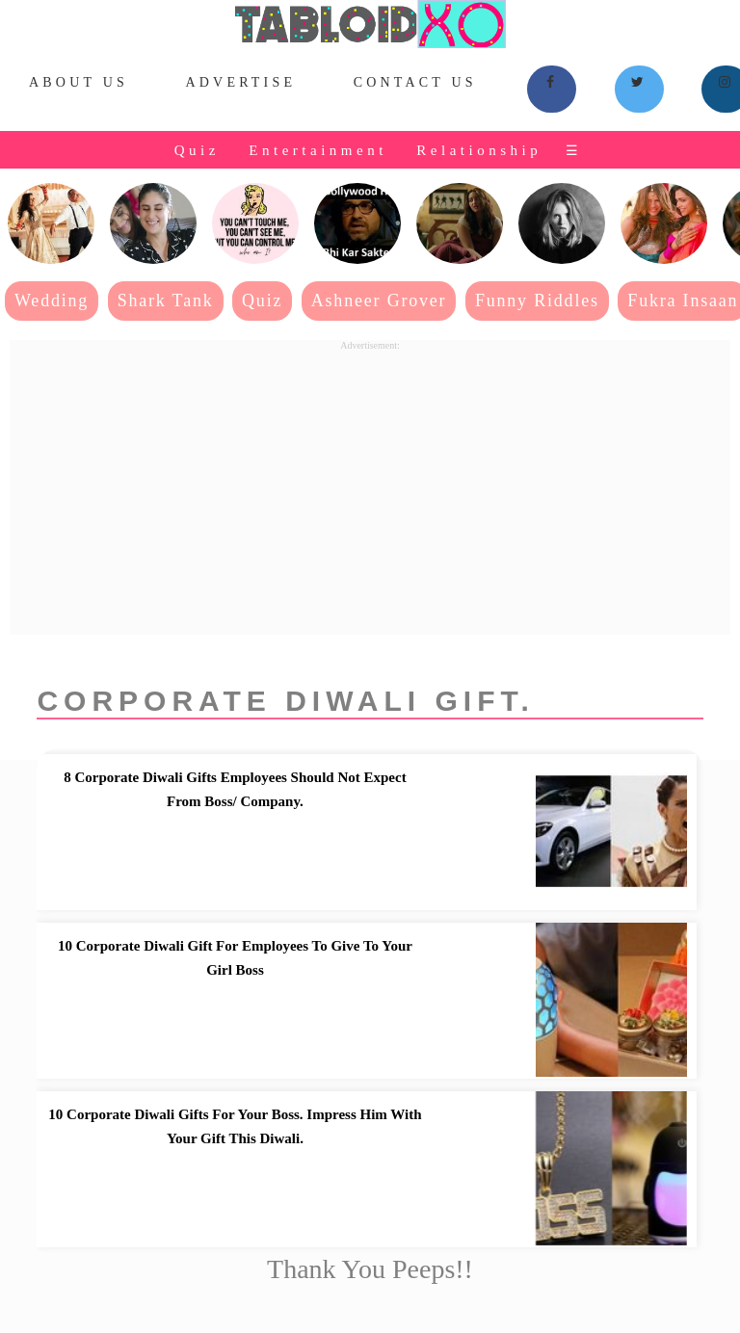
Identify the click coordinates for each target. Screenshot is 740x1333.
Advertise (240, 82)
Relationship (479, 150)
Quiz (197, 150)
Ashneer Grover (379, 300)
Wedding (51, 300)
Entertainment (317, 150)
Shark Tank (166, 300)
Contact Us (415, 82)
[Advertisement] (370, 485)
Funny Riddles (537, 300)
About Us (78, 82)
